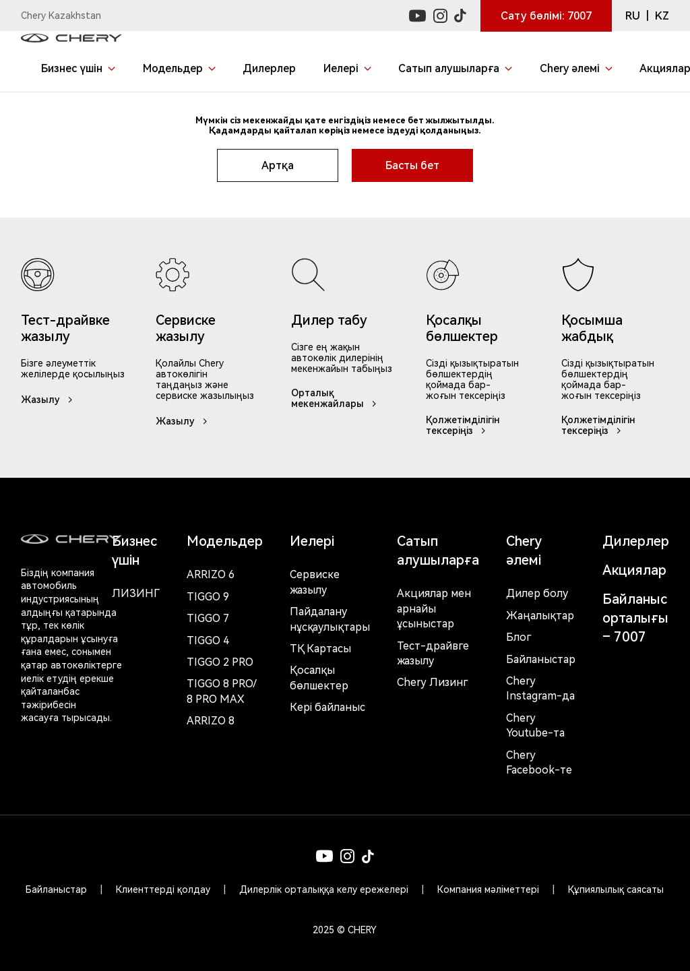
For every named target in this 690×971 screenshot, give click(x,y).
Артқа (277, 165)
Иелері (312, 541)
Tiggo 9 (208, 596)
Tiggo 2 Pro (220, 662)
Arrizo (210, 720)
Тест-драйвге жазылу (433, 653)
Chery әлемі (524, 550)
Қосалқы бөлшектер (319, 677)
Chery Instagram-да (540, 688)
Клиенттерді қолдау (163, 889)
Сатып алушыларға (438, 550)
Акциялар (634, 570)
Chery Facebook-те (539, 762)
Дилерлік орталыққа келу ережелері (323, 889)
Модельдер (225, 541)
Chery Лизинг (432, 682)
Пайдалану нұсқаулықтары (330, 619)
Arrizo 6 (210, 574)
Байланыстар (540, 659)
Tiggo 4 (208, 640)
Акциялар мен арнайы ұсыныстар (434, 608)
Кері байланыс (327, 707)
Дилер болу (537, 593)
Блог (518, 637)
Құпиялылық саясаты (616, 889)
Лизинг (136, 593)
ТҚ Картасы (320, 648)
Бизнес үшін (134, 550)
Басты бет (412, 165)
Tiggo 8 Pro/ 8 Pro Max (221, 691)
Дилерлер (635, 541)
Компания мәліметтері (488, 889)
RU (632, 15)
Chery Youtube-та (535, 725)
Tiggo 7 (208, 618)
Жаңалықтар (540, 615)
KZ (662, 15)
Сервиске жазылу (315, 582)
